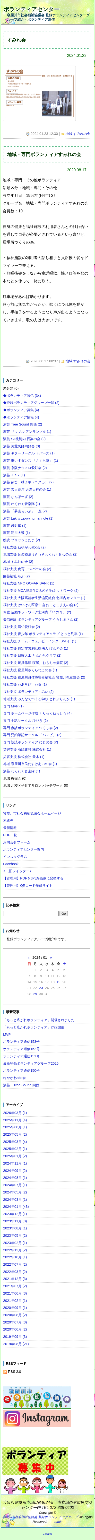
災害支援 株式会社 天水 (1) (23, 757)
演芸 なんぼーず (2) (18, 497)
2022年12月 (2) (15, 1250)
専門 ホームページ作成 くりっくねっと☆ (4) (37, 713)
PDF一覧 (10, 835)
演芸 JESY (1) (14, 475)
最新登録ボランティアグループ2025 (31, 1063)
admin (58, 1521)
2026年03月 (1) (15, 1113)
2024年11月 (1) (15, 1163)
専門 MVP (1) (13, 706)
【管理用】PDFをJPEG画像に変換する (33, 878)
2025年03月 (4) (15, 1142)
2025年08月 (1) (15, 1127)
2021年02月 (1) (15, 1301)
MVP (7, 1034)
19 (58, 982)
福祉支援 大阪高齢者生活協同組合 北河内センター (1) (44, 598)
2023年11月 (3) (15, 1221)
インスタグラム (15, 857)
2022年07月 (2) (15, 1264)
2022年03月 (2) (15, 1272)
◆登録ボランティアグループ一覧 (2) (31, 403)
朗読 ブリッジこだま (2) (21, 540)
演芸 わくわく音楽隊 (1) (21, 504)
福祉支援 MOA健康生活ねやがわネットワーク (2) (40, 590)
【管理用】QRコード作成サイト (28, 885)
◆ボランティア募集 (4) (21, 410)
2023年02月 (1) (15, 1243)
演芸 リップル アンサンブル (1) (27, 432)
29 (35, 994)
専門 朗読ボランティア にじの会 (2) (30, 742)
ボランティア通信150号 (21, 1070)
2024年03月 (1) (15, 1199)
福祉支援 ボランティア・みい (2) (28, 692)
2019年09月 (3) (15, 1337)
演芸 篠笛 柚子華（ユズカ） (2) (28, 482)
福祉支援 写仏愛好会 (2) (21, 627)
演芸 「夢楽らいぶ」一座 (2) (25, 511)
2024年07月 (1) (15, 1185)
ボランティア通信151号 (21, 1056)
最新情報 (10, 828)
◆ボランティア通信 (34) (22, 396)
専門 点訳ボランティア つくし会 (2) (30, 728)
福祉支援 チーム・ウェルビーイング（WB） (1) (39, 641)
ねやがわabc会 (14, 1078)
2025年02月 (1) (15, 1149)
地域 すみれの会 (78, 134)
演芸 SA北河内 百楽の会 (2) (24, 439)
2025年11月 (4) (15, 1120)
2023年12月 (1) (15, 1214)
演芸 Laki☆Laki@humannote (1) (28, 518)
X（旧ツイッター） (18, 871)
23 (41, 988)
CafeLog (47, 1533)
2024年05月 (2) (15, 1192)
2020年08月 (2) (15, 1315)
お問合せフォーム (16, 842)
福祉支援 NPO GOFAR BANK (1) (28, 583)
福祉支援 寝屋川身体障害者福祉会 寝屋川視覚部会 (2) (44, 677)
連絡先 (8, 820)
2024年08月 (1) (15, 1178)
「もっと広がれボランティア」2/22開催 (33, 1027)
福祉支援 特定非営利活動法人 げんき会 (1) (35, 648)
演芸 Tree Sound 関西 (21, 1085)
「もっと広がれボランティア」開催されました (39, 1020)
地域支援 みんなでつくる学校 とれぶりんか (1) (39, 699)
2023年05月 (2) (15, 1235)
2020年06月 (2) (15, 1329)
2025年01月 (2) (15, 1156)
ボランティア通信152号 (21, 1049)
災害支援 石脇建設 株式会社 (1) (27, 749)
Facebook (10, 864)
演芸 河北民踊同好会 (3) (21, 446)
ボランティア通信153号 (21, 1042)
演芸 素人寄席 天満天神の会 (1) (27, 489)
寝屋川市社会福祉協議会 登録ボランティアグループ (40, 1517)
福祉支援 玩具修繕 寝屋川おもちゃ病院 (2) (35, 663)
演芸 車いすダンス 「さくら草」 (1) (30, 460)
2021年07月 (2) (15, 1286)
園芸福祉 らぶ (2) (16, 576)
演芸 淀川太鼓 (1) (16, 533)
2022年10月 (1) (15, 1257)
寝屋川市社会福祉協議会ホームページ (32, 813)
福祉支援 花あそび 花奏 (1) (25, 684)
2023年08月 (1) (15, 1228)
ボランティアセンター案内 (23, 849)
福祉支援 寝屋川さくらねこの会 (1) (30, 670)
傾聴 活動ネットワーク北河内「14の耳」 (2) (37, 612)
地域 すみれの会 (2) (18, 562)
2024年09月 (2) (15, 1171)
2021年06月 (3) (15, 1293)
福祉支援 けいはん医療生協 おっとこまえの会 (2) (40, 605)
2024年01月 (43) (16, 1207)
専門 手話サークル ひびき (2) (25, 720)
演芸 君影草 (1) (14, 526)
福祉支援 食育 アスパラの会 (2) (27, 569)
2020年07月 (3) (15, 1322)
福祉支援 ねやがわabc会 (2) (24, 547)
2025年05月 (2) (15, 1134)
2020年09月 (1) (15, 1308)
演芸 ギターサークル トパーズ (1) (29, 453)
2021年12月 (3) (15, 1279)
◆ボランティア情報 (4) (21, 417)
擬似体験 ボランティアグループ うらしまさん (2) (40, 619)
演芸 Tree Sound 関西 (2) (22, 424)
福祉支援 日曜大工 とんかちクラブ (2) (32, 655)
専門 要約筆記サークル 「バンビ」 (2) (32, 735)
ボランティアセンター (31, 9)
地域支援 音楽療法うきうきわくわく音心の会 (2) (40, 554)
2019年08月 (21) (16, 1344)
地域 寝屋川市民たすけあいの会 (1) (30, 764)
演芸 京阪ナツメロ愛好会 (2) (25, 468)
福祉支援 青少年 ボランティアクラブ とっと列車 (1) (43, 634)
